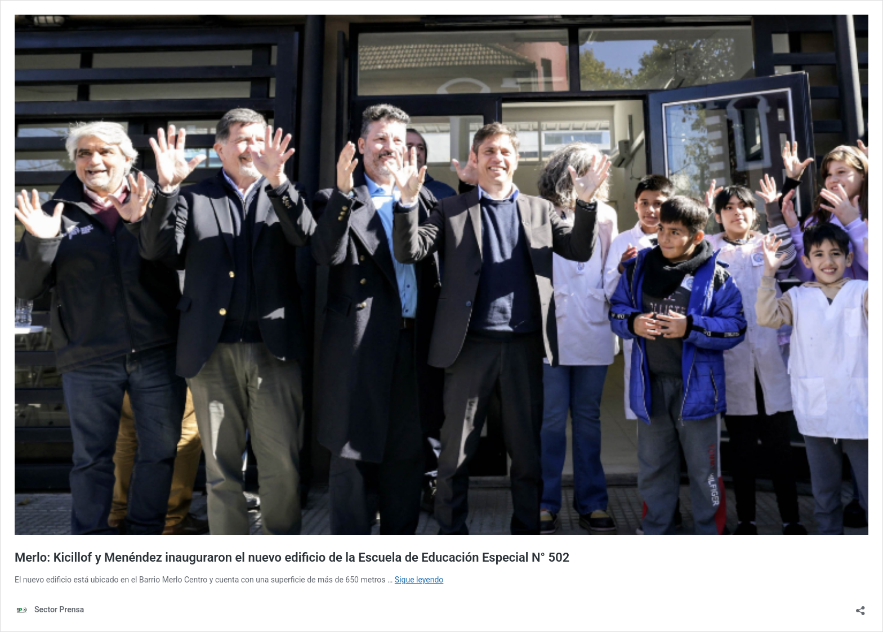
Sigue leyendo (419, 579)
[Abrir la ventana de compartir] (860, 607)
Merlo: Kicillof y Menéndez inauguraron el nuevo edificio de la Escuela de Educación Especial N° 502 (292, 557)
